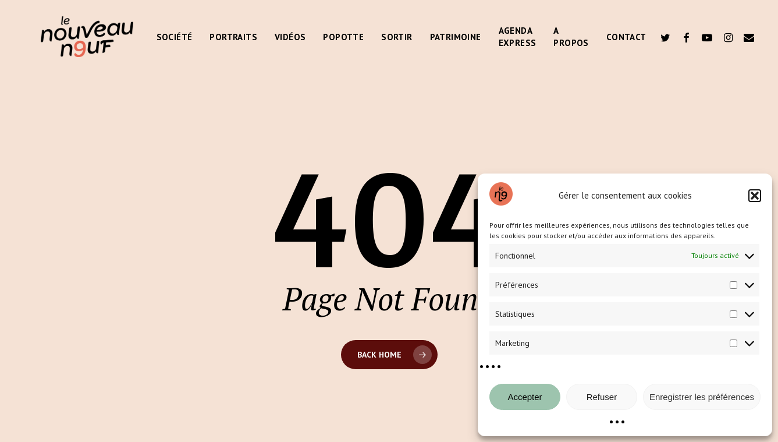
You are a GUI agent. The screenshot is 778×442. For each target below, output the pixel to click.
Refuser (602, 397)
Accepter (524, 397)
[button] (755, 195)
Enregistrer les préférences (701, 397)
